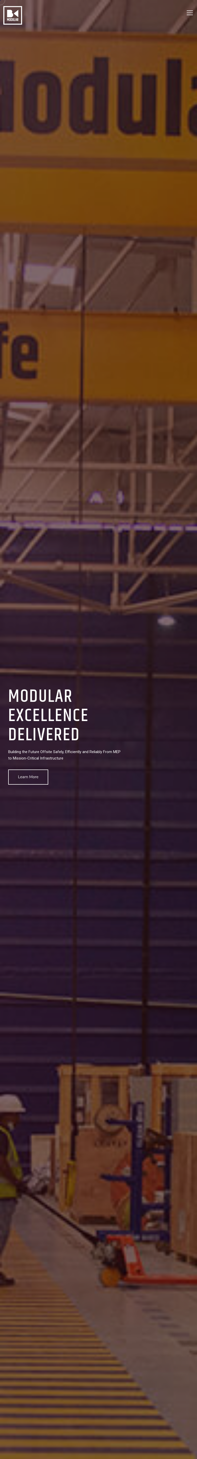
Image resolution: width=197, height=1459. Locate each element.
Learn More (28, 777)
